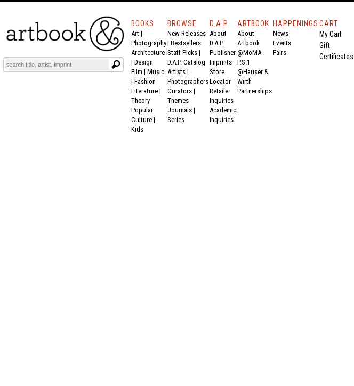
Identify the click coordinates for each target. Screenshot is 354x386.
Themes (178, 100)
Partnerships (254, 91)
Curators (179, 91)
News (280, 33)
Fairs (279, 53)
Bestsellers (186, 43)
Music (155, 72)
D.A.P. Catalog (186, 62)
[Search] (57, 64)
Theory (140, 100)
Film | (139, 72)
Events (282, 43)
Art (135, 33)
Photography (148, 43)
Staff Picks (182, 53)
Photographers (187, 81)
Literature (144, 91)
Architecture (148, 53)
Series (175, 120)
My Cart (330, 34)
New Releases (186, 33)
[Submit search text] (116, 64)
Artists (176, 72)
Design (143, 62)
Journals (179, 110)
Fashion (145, 81)
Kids (137, 129)
